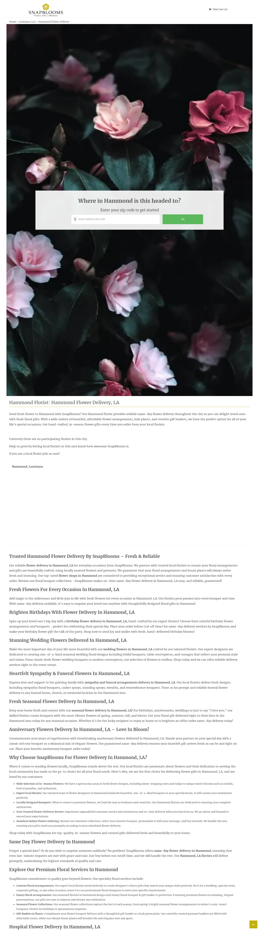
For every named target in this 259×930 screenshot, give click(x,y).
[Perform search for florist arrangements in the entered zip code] (183, 219)
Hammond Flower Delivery (53, 21)
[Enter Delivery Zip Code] (115, 219)
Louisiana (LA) (27, 21)
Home (12, 21)
